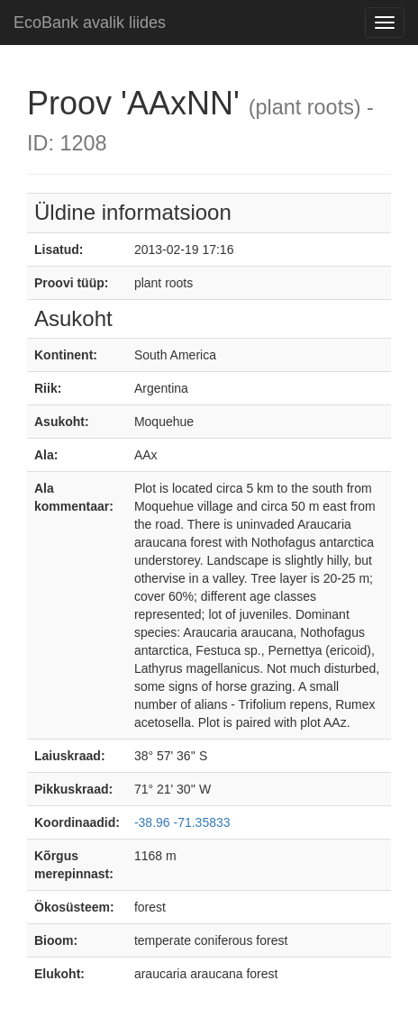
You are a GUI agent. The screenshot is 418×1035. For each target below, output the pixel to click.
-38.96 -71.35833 (182, 822)
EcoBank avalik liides (90, 23)
